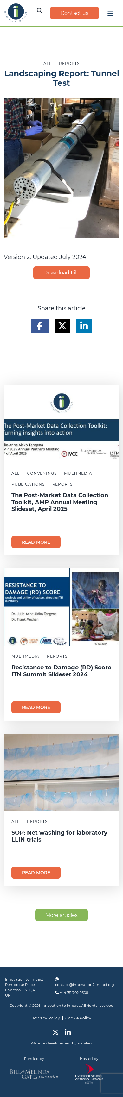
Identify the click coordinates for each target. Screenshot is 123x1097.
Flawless (84, 1043)
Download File (61, 273)
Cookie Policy (78, 1018)
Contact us (74, 13)
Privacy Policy (46, 1018)
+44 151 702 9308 (74, 992)
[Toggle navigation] (110, 15)
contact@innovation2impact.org (84, 984)
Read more (36, 542)
